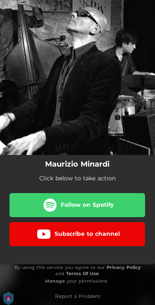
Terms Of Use (82, 273)
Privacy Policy (124, 267)
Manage (55, 281)
